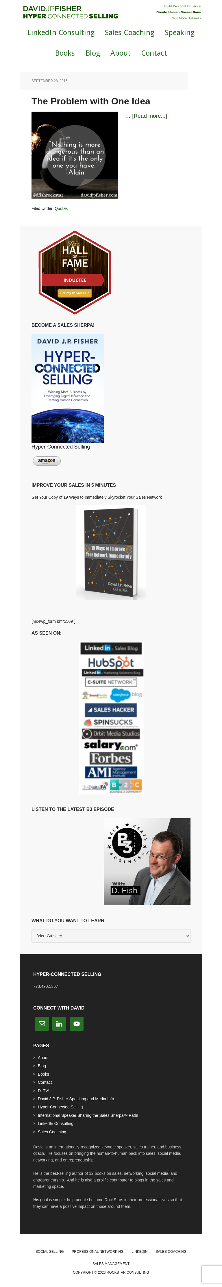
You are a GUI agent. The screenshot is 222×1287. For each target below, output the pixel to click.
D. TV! (43, 1090)
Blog (42, 1065)
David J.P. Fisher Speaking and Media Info (76, 1099)
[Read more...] (149, 116)
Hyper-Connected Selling (60, 1107)
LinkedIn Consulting (55, 1123)
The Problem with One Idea (91, 101)
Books (43, 1074)
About (43, 1057)
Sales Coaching (52, 1132)
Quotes (61, 208)
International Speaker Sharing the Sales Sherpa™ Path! (88, 1115)
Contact (45, 1082)
